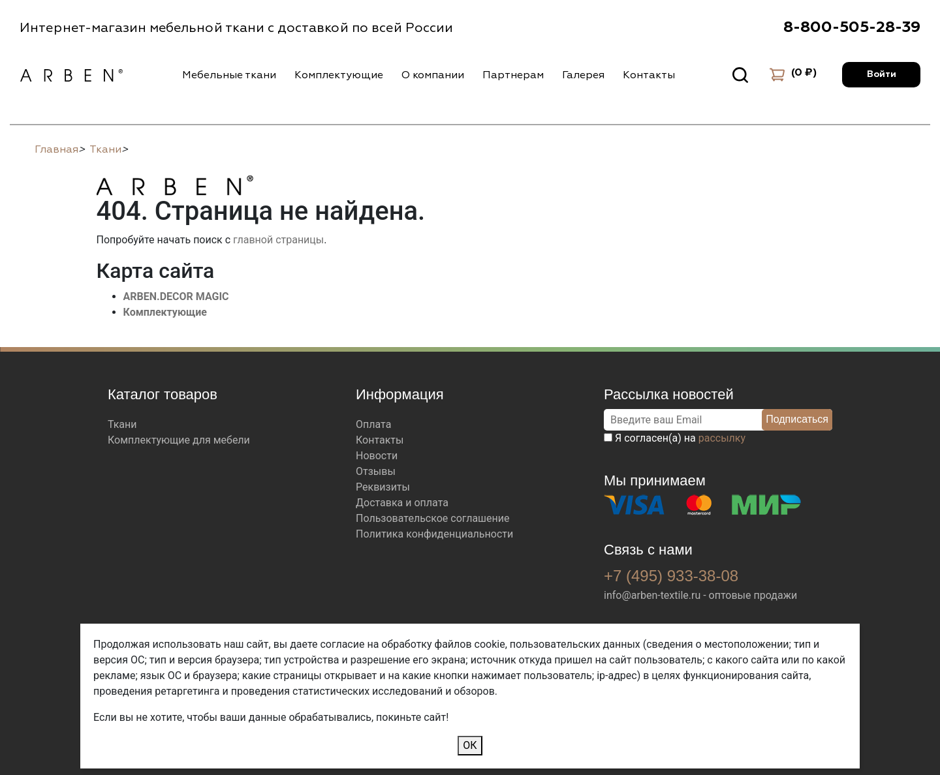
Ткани (122, 424)
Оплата (373, 424)
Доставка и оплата (402, 502)
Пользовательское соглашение (433, 518)
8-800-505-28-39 (851, 27)
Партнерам (513, 75)
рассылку (721, 438)
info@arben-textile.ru (652, 595)
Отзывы (376, 471)
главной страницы (278, 240)
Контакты (649, 75)
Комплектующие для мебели (179, 440)
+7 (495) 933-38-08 (671, 576)
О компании (432, 75)
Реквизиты (383, 487)
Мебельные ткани (229, 75)
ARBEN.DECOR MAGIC (176, 296)
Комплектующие (338, 75)
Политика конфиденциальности (434, 534)
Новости (377, 455)
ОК (470, 745)
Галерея (583, 75)
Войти (881, 74)
